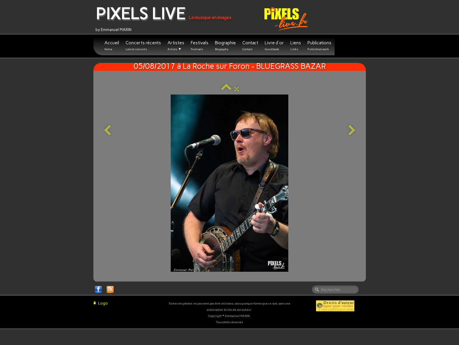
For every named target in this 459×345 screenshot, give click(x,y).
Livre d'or (274, 45)
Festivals (199, 45)
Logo (100, 303)
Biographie (225, 45)
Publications (319, 45)
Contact (250, 45)
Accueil (111, 45)
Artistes (175, 45)
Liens (295, 45)
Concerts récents (143, 45)
